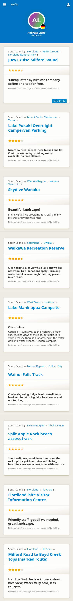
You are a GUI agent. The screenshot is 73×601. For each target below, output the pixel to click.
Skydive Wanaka (24, 189)
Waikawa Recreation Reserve (36, 248)
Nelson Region (36, 366)
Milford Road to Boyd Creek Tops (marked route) (34, 557)
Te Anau (47, 489)
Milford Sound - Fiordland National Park (34, 53)
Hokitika (49, 302)
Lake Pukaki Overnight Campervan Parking (30, 128)
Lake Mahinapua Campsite (34, 307)
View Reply (59, 101)
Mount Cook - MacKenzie (42, 117)
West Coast (33, 302)
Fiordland (33, 51)
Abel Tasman (56, 425)
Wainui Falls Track (25, 374)
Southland (33, 242)
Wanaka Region (36, 181)
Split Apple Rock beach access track (30, 436)
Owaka (48, 242)
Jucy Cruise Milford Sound (33, 60)
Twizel (11, 120)
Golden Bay (55, 366)
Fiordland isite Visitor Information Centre (28, 497)
